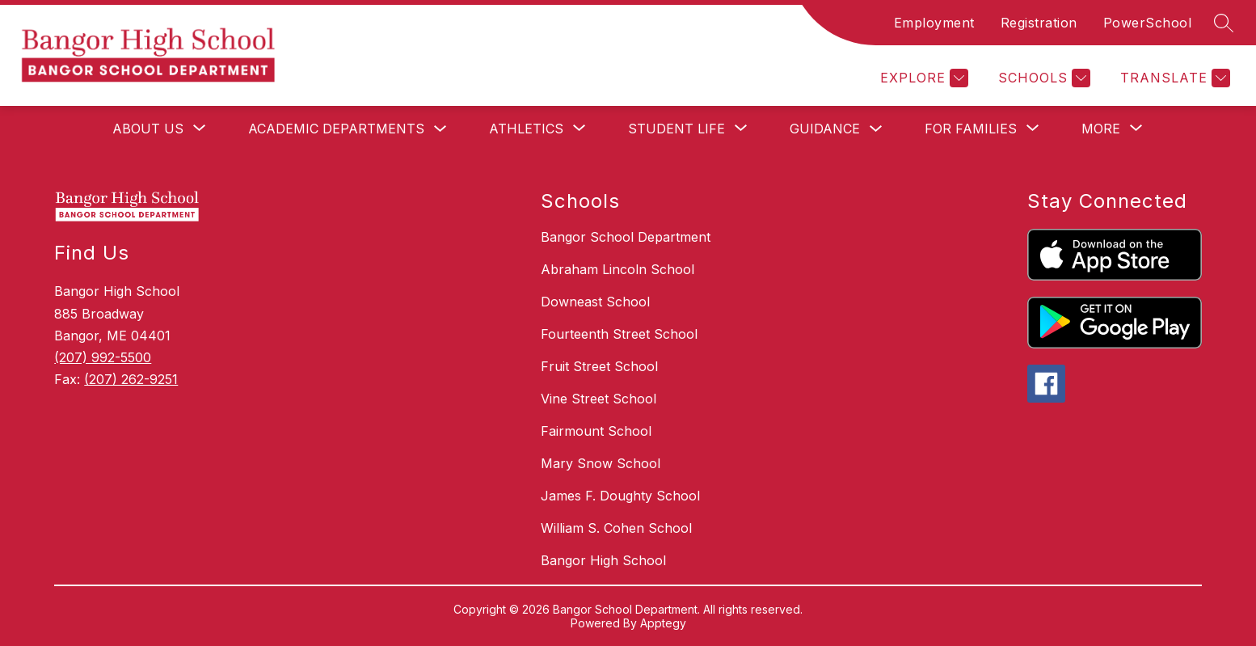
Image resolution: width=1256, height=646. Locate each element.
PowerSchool (1147, 23)
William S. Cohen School (616, 528)
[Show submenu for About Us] (147, 128)
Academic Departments (336, 128)
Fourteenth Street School (619, 334)
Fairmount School (596, 431)
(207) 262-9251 (131, 379)
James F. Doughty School (620, 496)
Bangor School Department (625, 237)
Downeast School (595, 301)
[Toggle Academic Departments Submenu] (440, 129)
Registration (1039, 23)
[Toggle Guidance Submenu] (876, 129)
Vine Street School (598, 399)
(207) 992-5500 (102, 357)
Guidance (825, 128)
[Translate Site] (1173, 78)
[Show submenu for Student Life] (676, 128)
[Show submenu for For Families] (971, 128)
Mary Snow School (600, 463)
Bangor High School (603, 560)
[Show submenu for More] (1100, 128)
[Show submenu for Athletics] (526, 128)
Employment (934, 23)
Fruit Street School (599, 366)
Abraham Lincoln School (617, 269)
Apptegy (663, 623)
